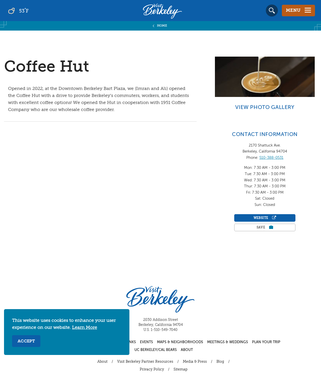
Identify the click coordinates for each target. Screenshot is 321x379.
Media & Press (195, 361)
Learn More (84, 327)
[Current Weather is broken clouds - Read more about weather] (32, 11)
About (187, 350)
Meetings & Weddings (227, 342)
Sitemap (181, 369)
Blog (220, 361)
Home (162, 25)
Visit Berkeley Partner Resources (145, 361)
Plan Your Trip (266, 342)
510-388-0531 (271, 158)
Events (146, 342)
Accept (26, 341)
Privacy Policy (152, 369)
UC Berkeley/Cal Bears (155, 350)
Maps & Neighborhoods (180, 342)
